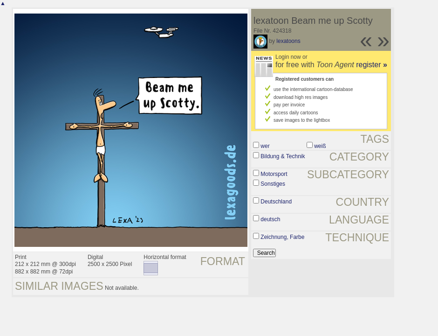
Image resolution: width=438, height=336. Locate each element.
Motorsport (273, 174)
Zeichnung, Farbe (282, 237)
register (371, 65)
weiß (320, 146)
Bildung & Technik (282, 156)
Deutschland (276, 201)
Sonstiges (272, 184)
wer (264, 146)
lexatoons (288, 41)
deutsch (270, 219)
